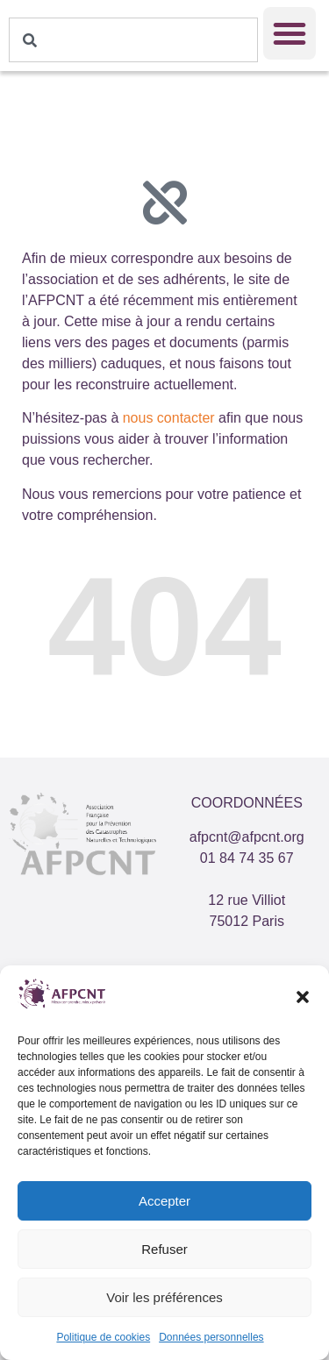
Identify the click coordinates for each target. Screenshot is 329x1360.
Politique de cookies (103, 1337)
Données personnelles (211, 1337)
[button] (302, 997)
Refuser (164, 1249)
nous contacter (169, 417)
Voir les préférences (164, 1297)
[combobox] (133, 40)
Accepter (164, 1200)
